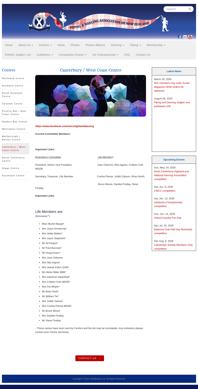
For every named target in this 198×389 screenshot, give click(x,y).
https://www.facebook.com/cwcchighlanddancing (64, 126)
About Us (25, 45)
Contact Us (143, 54)
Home (9, 45)
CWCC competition (164, 190)
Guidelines (45, 54)
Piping (135, 45)
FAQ (127, 54)
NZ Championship (105, 54)
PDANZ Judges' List (18, 54)
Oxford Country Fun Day (167, 217)
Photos (75, 45)
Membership (156, 45)
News (61, 45)
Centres (45, 45)
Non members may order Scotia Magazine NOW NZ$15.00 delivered (171, 87)
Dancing (117, 45)
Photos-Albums (95, 45)
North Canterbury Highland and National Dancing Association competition (171, 175)
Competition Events (73, 54)
